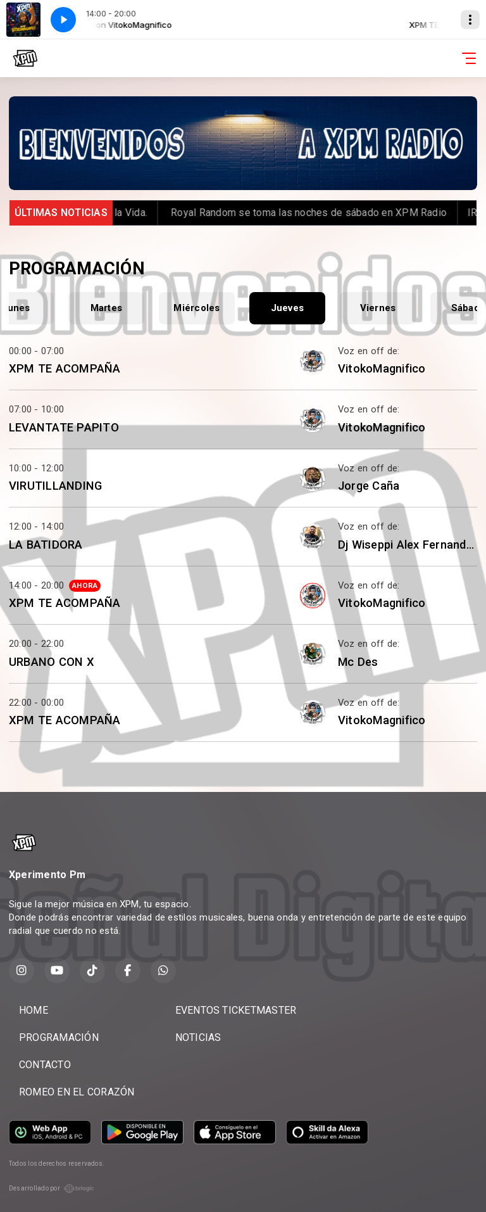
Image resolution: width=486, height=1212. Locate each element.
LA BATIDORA (46, 544)
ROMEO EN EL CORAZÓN (77, 1092)
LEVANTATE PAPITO (64, 427)
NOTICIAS (198, 1037)
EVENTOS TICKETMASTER (236, 1010)
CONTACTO (45, 1065)
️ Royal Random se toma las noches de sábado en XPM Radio (321, 213)
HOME (33, 1010)
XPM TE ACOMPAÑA (65, 368)
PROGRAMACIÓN (59, 1037)
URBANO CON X (51, 661)
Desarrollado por (51, 1188)
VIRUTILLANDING (55, 485)
